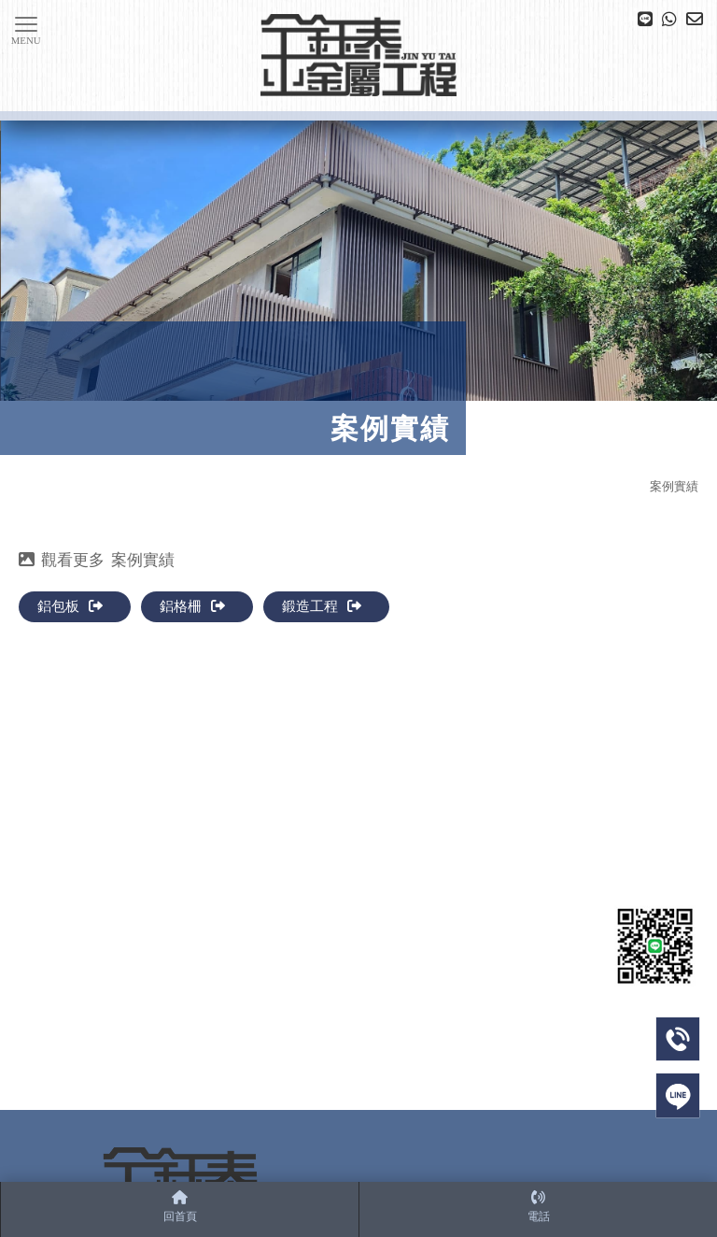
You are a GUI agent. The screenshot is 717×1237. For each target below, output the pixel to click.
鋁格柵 (192, 606)
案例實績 (674, 486)
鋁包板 (70, 606)
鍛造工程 (321, 606)
